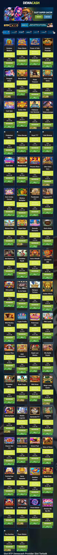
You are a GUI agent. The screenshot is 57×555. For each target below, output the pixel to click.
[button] (54, 32)
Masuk (39, 17)
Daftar (47, 17)
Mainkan (9, 63)
